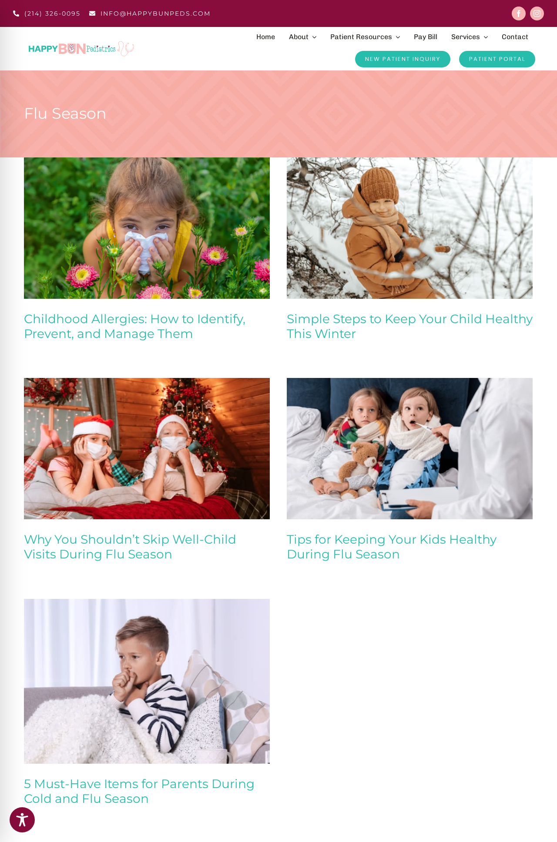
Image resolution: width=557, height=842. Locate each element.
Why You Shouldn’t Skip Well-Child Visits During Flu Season (134, 543)
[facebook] (519, 13)
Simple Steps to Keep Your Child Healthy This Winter (408, 326)
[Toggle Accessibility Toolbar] (22, 819)
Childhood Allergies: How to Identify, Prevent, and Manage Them (134, 326)
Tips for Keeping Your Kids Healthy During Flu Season (394, 543)
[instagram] (537, 13)
